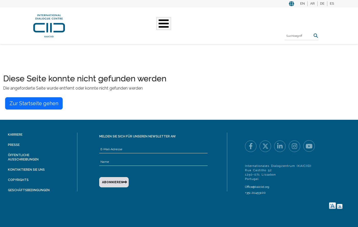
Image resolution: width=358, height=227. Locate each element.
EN (302, 3)
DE (322, 3)
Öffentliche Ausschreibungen (23, 157)
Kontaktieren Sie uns (26, 169)
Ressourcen (244, 25)
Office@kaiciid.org (257, 187)
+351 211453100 (255, 192)
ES (332, 3)
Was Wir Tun (119, 25)
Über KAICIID (88, 25)
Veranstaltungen (206, 25)
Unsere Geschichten (160, 25)
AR (312, 3)
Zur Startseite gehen (33, 103)
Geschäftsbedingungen (29, 190)
